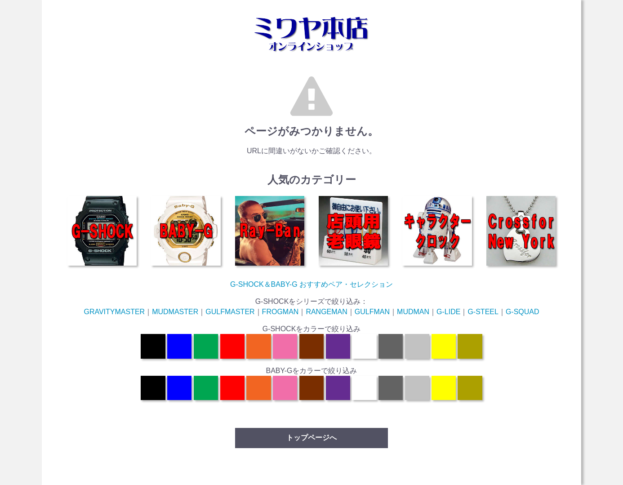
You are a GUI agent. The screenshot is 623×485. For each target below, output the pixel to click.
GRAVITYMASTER (114, 312)
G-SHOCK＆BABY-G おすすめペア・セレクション (311, 284)
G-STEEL (482, 312)
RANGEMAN (326, 312)
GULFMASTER (229, 312)
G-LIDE (448, 312)
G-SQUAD (522, 312)
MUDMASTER (175, 312)
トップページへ (311, 437)
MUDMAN (413, 312)
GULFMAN (372, 312)
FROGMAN (280, 312)
